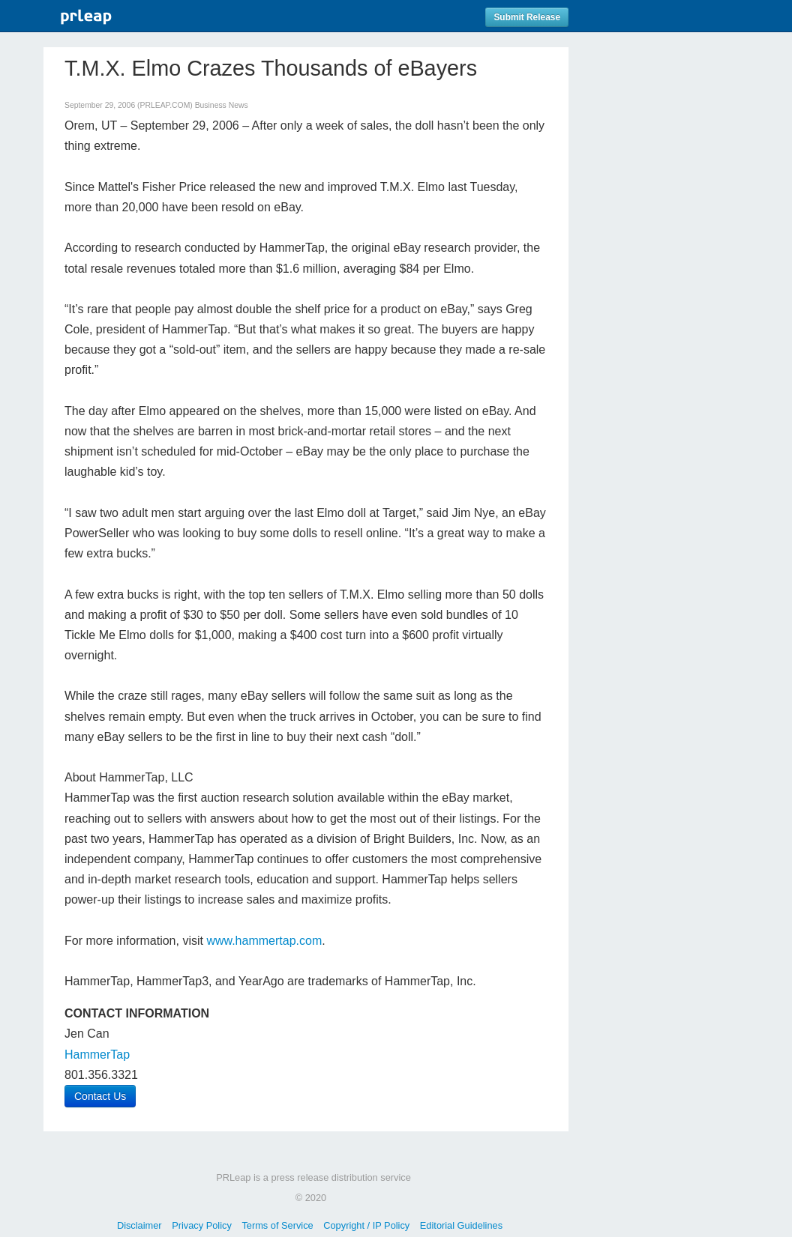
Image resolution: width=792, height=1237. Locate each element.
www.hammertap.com (264, 940)
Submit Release (527, 17)
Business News (221, 105)
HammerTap (97, 1054)
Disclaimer (139, 1225)
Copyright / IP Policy (366, 1225)
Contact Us (100, 1096)
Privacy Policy (202, 1225)
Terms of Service (277, 1225)
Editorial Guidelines (461, 1225)
